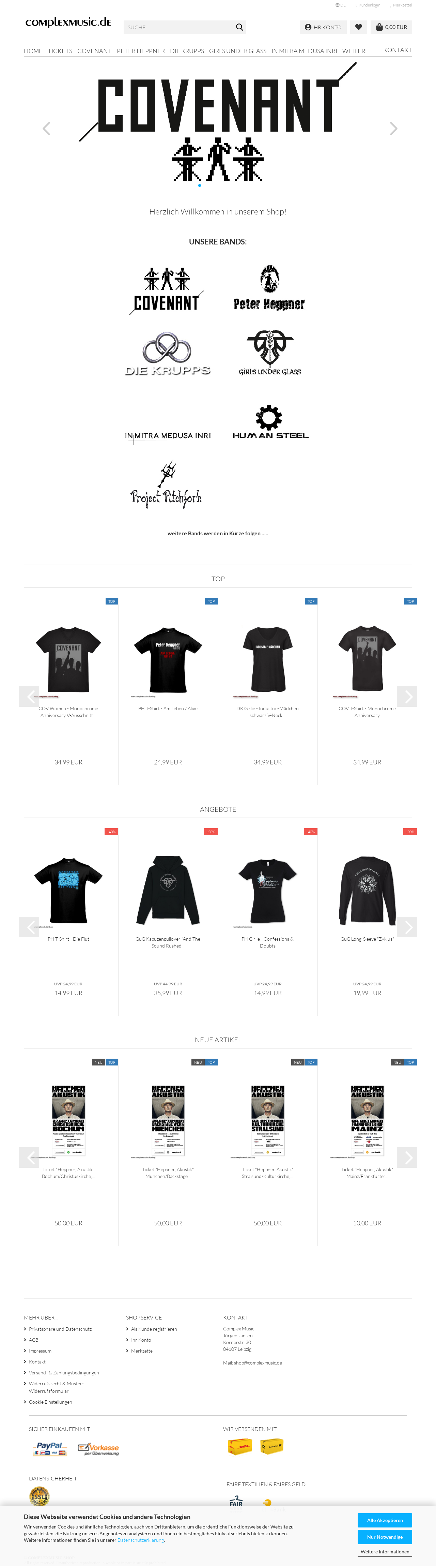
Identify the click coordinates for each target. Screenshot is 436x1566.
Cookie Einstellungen (50, 1402)
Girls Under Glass (237, 51)
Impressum (40, 1351)
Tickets (60, 51)
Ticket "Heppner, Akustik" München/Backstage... (168, 1172)
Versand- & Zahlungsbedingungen (64, 1372)
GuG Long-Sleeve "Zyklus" (367, 939)
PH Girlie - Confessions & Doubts (268, 942)
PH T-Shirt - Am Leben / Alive (168, 708)
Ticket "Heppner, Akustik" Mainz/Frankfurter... (367, 1172)
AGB (33, 1340)
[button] (340, 5)
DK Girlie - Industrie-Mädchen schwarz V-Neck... (267, 711)
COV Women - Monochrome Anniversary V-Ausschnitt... (68, 711)
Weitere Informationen (385, 1551)
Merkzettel (401, 5)
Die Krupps (187, 51)
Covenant (94, 51)
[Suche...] (239, 27)
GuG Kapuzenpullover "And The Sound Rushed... (168, 942)
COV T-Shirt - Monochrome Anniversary (367, 711)
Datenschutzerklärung (141, 1540)
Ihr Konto (141, 1340)
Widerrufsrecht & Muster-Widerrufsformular (56, 1387)
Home (33, 51)
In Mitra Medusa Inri (304, 51)
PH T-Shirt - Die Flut (68, 939)
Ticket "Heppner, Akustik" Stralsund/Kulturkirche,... (268, 1172)
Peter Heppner (141, 51)
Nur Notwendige (385, 1537)
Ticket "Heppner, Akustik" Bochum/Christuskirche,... (68, 1172)
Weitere (355, 51)
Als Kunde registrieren (154, 1329)
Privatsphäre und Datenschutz (60, 1329)
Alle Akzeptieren (385, 1520)
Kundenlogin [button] (368, 5)
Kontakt (397, 50)
